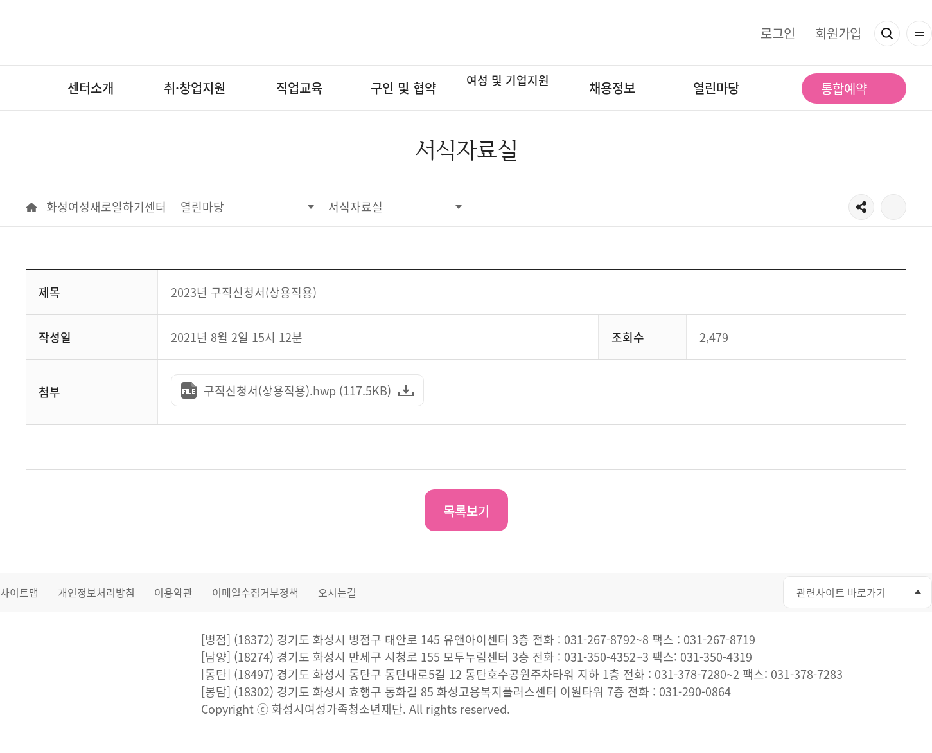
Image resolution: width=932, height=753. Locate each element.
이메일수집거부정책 (255, 592)
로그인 (778, 33)
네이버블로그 (759, 592)
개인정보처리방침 (96, 592)
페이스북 (672, 592)
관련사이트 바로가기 (841, 592)
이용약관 (173, 592)
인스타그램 (730, 592)
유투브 (701, 592)
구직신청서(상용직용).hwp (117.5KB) (292, 394)
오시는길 (337, 592)
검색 (887, 33)
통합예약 (844, 88)
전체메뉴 (919, 33)
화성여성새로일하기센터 (466, 33)
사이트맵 (19, 592)
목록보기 (466, 511)
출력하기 (893, 207)
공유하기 (861, 207)
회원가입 (838, 33)
